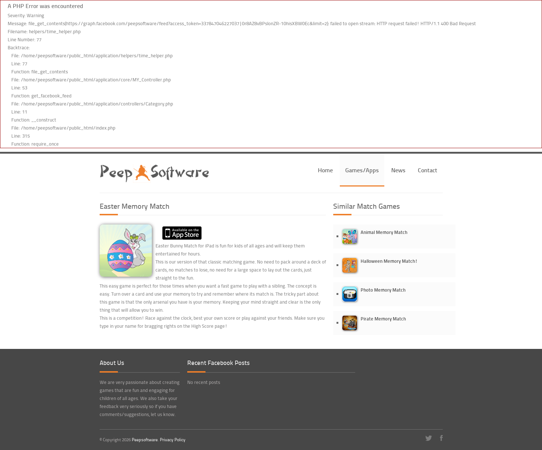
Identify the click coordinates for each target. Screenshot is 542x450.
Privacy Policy (172, 439)
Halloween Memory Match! (389, 260)
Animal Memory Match (384, 231)
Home (325, 170)
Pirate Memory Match (383, 318)
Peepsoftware (145, 439)
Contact (427, 170)
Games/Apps (362, 170)
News (398, 170)
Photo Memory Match (383, 289)
